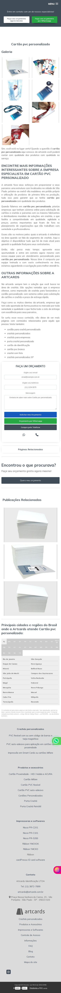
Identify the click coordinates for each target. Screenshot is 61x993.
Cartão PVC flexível (30, 784)
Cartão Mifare (30, 779)
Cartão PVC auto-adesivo (30, 790)
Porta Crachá (30, 801)
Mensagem (30, 393)
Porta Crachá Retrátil (30, 806)
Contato (31, 956)
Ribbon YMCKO (30, 849)
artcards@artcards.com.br (30, 892)
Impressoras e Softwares (30, 929)
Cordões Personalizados (30, 795)
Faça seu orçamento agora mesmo (16, 20)
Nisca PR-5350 (30, 838)
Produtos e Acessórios (30, 924)
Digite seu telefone (30, 383)
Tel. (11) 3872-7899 (30, 886)
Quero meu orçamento (30, 480)
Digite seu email (30, 372)
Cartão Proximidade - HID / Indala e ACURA (30, 774)
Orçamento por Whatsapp (30, 421)
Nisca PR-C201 (30, 827)
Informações (30, 940)
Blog (30, 951)
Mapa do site (30, 962)
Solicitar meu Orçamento (30, 415)
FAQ (30, 946)
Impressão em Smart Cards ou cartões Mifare (30, 752)
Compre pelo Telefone (30, 427)
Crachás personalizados (30, 919)
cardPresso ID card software (30, 859)
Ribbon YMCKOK (30, 843)
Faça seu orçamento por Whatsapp (44, 20)
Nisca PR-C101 (30, 833)
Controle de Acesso (30, 935)
